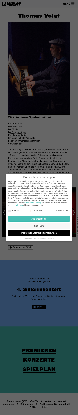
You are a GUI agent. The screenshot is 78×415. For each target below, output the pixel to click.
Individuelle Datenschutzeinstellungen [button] (39, 231)
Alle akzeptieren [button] (39, 217)
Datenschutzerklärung (32, 201)
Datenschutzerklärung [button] (40, 237)
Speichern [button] (39, 224)
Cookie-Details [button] (28, 237)
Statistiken (36, 209)
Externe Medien (60, 209)
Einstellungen (18, 204)
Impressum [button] (51, 237)
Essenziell (13, 209)
